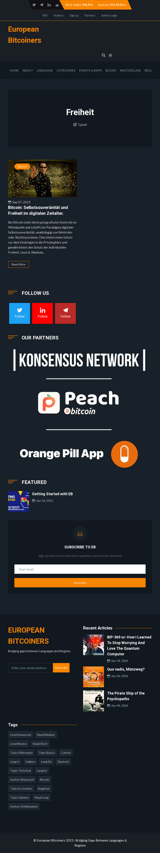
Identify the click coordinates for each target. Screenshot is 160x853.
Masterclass (130, 70)
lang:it (15, 761)
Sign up (74, 15)
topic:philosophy (21, 752)
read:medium (46, 734)
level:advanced (20, 734)
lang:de (46, 761)
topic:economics (21, 788)
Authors (59, 15)
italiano (30, 761)
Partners (90, 15)
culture (66, 752)
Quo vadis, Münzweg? (126, 669)
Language (45, 70)
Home (14, 70)
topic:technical (20, 770)
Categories (66, 70)
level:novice (18, 743)
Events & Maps (90, 70)
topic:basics (47, 752)
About (27, 70)
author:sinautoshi (22, 779)
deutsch (22, 166)
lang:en (42, 770)
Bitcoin (44, 779)
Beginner (44, 788)
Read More (18, 264)
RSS (45, 15)
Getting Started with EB (52, 494)
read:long (42, 797)
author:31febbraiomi (24, 806)
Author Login (109, 15)
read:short (40, 743)
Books (111, 70)
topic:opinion (19, 797)
